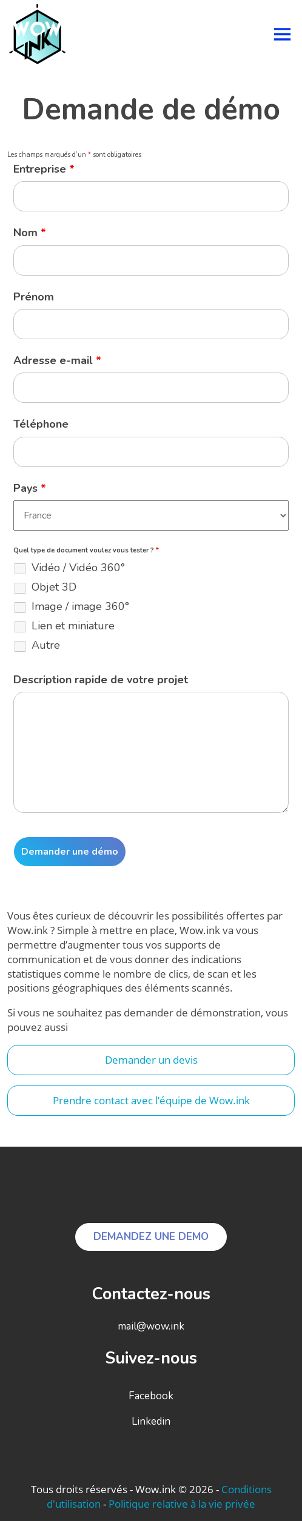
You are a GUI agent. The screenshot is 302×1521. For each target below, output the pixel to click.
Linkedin (151, 1421)
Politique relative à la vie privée (182, 1504)
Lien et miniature (73, 626)
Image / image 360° (80, 606)
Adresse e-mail (57, 360)
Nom (29, 232)
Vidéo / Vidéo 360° (78, 568)
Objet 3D (54, 587)
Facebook (151, 1396)
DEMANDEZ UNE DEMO (151, 1237)
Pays (29, 488)
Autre (46, 645)
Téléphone (41, 424)
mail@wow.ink (151, 1326)
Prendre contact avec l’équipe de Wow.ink (151, 1100)
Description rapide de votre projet (100, 679)
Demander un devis (151, 1060)
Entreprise (44, 169)
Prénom (33, 297)
